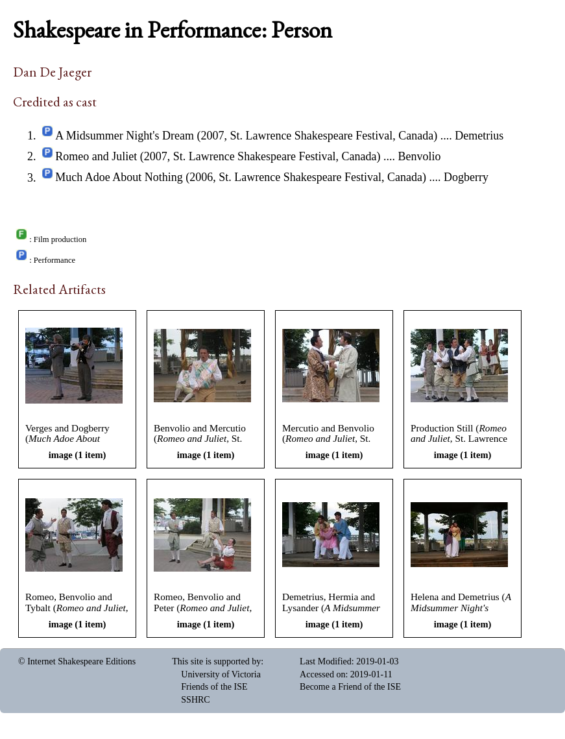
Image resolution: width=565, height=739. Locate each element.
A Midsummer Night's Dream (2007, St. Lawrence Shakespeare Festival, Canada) (246, 135)
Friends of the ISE (214, 687)
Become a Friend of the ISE (350, 687)
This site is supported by (216, 661)
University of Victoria (221, 674)
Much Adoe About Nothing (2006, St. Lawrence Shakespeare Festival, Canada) (240, 177)
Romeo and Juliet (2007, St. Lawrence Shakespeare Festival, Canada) (217, 156)
